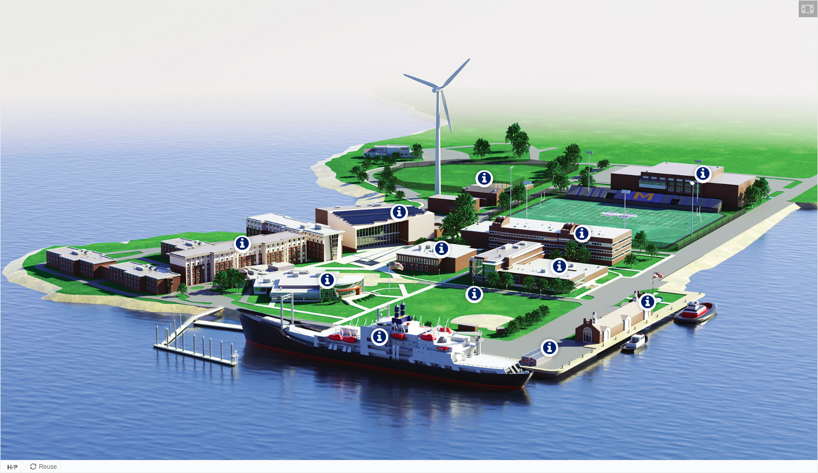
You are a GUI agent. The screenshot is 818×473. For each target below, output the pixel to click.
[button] (808, 9)
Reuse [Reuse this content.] (48, 466)
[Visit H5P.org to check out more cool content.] (10, 466)
